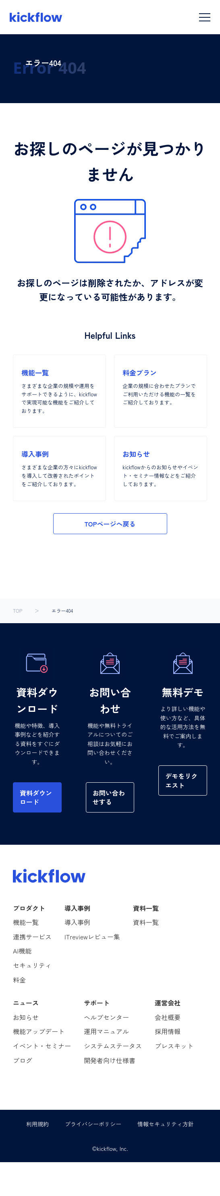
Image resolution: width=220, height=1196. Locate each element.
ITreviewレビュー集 (92, 936)
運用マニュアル (106, 1031)
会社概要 (168, 1017)
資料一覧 (146, 922)
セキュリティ (32, 965)
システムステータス (113, 1046)
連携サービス (32, 936)
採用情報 (168, 1031)
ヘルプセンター (106, 1017)
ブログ (22, 1060)
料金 (19, 980)
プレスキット (174, 1046)
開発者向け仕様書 (109, 1060)
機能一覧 (26, 922)
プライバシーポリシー (93, 1124)
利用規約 (37, 1124)
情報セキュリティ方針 (165, 1124)
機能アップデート (38, 1031)
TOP (17, 610)
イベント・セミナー (42, 1046)
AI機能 (22, 951)
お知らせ (26, 1017)
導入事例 (77, 922)
